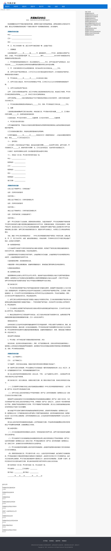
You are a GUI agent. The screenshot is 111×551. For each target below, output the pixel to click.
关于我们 (45, 541)
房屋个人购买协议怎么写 (9, 511)
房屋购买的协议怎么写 (91, 15)
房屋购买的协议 (89, 30)
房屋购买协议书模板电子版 (93, 25)
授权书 (33, 6)
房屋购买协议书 (89, 13)
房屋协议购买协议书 (91, 21)
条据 (63, 6)
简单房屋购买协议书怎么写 (93, 23)
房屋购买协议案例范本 (8, 487)
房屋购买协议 (6, 497)
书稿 (49, 6)
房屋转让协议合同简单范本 (93, 31)
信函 (56, 6)
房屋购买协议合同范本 (91, 20)
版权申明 (58, 541)
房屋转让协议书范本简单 (92, 33)
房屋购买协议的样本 (8, 492)
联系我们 (51, 541)
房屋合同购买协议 (7, 525)
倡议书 (24, 6)
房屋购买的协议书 (90, 18)
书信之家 (3, 9)
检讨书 (41, 6)
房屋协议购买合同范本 (8, 502)
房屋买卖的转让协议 (91, 28)
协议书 (7, 6)
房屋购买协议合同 (7, 516)
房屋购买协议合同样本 (91, 16)
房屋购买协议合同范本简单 (10, 520)
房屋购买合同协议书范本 (9, 530)
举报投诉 (64, 541)
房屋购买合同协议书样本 (9, 506)
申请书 (16, 6)
